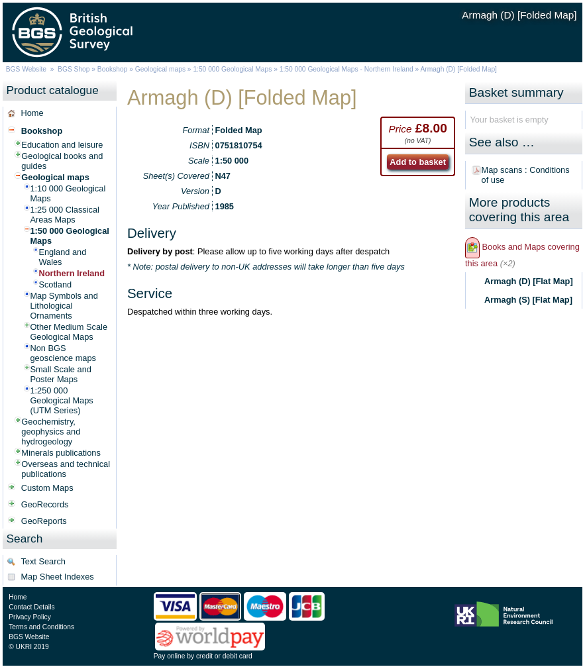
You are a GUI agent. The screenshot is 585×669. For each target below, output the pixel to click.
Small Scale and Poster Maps (60, 374)
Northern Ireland (71, 273)
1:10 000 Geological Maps (67, 193)
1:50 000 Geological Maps (232, 69)
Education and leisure (62, 145)
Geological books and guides (62, 161)
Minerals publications (61, 453)
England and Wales (62, 257)
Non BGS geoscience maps (63, 353)
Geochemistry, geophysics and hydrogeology (50, 431)
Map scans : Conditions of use (526, 175)
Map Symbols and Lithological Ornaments (63, 306)
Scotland (55, 284)
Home (32, 113)
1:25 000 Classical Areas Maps (64, 215)
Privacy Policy (30, 617)
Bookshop (112, 69)
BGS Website (26, 69)
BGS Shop (73, 69)
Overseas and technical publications (65, 469)
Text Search (43, 561)
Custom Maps (47, 488)
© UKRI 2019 (28, 646)
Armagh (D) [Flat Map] (528, 281)
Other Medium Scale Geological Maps (68, 332)
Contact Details (31, 607)
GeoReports (44, 521)
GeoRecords (45, 504)
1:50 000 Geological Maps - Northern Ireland (346, 69)
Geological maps (160, 69)
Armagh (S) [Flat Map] (528, 300)
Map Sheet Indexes (57, 577)
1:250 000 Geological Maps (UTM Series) (61, 400)
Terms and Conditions (41, 627)
